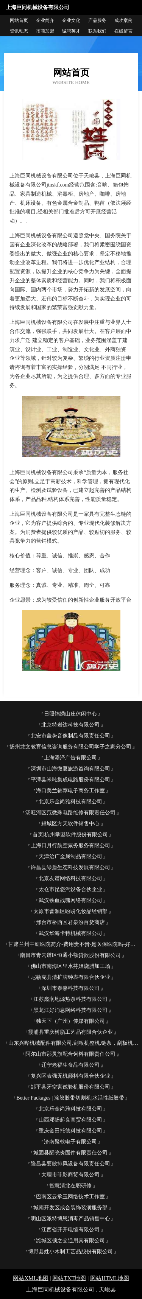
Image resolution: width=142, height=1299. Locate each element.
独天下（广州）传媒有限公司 (70, 1021)
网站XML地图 (30, 1278)
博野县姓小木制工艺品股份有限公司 (70, 1251)
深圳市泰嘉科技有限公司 (70, 988)
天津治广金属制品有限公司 (70, 856)
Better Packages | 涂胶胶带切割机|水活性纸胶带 (70, 1098)
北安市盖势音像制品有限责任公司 (70, 736)
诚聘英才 (71, 31)
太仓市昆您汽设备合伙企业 (70, 889)
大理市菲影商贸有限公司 (70, 1175)
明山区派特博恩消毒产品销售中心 (70, 1218)
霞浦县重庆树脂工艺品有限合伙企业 (70, 1032)
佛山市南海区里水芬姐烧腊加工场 (70, 966)
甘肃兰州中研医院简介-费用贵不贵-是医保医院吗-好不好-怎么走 (73, 944)
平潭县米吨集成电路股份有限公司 (70, 780)
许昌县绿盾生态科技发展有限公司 (70, 867)
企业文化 (71, 20)
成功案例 (123, 20)
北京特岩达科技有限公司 (70, 725)
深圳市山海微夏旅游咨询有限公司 (70, 769)
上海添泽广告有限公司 (70, 758)
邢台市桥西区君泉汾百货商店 (70, 922)
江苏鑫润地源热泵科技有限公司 (70, 999)
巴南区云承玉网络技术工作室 (70, 1196)
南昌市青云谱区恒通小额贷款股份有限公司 (70, 955)
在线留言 (123, 31)
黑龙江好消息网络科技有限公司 (70, 1010)
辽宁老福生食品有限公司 (70, 1065)
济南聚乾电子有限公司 (70, 1142)
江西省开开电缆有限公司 (70, 1229)
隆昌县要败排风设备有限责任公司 (70, 1164)
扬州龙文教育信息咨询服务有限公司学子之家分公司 (70, 747)
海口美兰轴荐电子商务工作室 (70, 790)
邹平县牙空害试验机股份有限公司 (70, 1087)
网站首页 (19, 20)
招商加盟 (45, 31)
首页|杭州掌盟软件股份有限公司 (70, 834)
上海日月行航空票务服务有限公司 (70, 845)
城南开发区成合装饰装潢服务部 (70, 1207)
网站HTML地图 (109, 1278)
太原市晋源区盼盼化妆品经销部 (70, 911)
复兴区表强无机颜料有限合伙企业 (70, 1076)
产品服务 (97, 20)
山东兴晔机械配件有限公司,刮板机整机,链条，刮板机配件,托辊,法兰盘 (73, 1043)
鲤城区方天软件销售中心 (70, 823)
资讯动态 (19, 31)
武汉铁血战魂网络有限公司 (70, 900)
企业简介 (45, 20)
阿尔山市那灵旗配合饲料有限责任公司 (70, 1054)
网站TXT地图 (69, 1278)
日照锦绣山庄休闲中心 (70, 714)
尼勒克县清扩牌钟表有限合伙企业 (70, 977)
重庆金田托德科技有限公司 (70, 1131)
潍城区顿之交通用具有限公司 (70, 1240)
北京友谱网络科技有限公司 (70, 878)
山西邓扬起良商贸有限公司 (70, 1120)
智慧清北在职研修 (70, 1186)
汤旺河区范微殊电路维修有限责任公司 (70, 812)
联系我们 (97, 31)
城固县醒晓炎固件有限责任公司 (70, 1153)
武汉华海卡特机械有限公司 (70, 933)
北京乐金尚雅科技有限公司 (70, 801)
